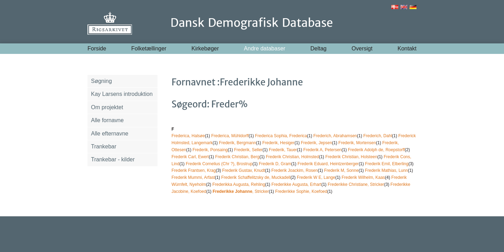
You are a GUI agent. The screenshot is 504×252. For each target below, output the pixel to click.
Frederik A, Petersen (322, 149)
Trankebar (103, 146)
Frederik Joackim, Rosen (294, 170)
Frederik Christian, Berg (237, 156)
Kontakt (407, 48)
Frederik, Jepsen (316, 142)
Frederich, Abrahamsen (335, 135)
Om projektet (107, 107)
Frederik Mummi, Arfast (193, 177)
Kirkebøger (205, 48)
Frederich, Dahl (377, 135)
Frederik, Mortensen (357, 142)
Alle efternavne (109, 133)
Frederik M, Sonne (341, 170)
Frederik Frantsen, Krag (194, 170)
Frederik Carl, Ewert (190, 156)
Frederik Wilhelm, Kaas (363, 177)
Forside (97, 48)
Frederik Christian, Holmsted (292, 156)
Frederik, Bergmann (237, 142)
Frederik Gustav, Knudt (243, 170)
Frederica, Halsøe (188, 135)
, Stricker (240, 191)
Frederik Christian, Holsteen (351, 156)
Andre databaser (264, 48)
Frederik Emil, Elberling (386, 163)
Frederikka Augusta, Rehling (238, 184)
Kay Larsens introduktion (122, 94)
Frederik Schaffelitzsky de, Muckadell (255, 177)
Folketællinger (148, 48)
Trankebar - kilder (113, 159)
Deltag (318, 48)
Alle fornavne (107, 120)
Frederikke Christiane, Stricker (356, 184)
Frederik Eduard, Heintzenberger (328, 163)
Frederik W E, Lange (316, 177)
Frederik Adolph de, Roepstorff (376, 149)
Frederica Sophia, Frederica (281, 135)
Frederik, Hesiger (278, 142)
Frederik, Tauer (283, 149)
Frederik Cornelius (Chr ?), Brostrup (219, 163)
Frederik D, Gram (275, 163)
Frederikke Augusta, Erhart (296, 184)
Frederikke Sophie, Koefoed (301, 191)
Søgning (101, 81)
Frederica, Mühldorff (229, 135)
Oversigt (362, 48)
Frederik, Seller (248, 149)
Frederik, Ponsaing (210, 149)
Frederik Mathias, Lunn (386, 170)
